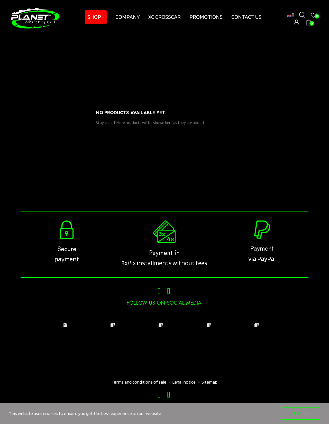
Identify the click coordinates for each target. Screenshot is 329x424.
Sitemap (209, 382)
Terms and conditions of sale (139, 382)
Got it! (301, 413)
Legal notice (184, 382)
